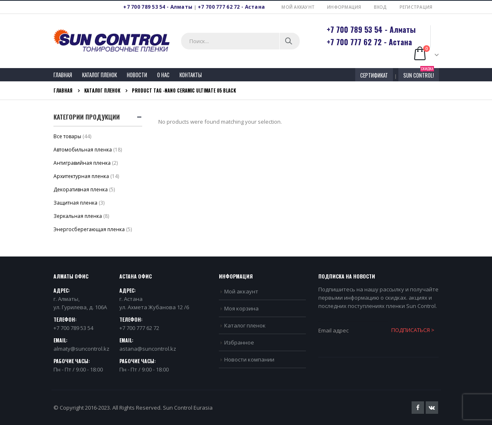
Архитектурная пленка (81, 176)
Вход (380, 7)
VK (432, 407)
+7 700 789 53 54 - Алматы (157, 6)
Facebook (418, 407)
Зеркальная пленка (77, 216)
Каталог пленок (99, 75)
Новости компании (249, 359)
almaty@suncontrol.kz (81, 348)
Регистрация (416, 7)
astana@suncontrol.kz (147, 348)
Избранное (239, 342)
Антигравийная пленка (82, 162)
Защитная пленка (75, 202)
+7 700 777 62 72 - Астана (231, 6)
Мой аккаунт (298, 7)
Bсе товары (67, 136)
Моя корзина (241, 308)
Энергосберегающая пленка (89, 229)
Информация (344, 7)
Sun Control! (418, 73)
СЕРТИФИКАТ (374, 75)
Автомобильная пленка (82, 149)
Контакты (190, 75)
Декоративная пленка (80, 189)
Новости (137, 75)
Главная (62, 75)
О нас (163, 75)
